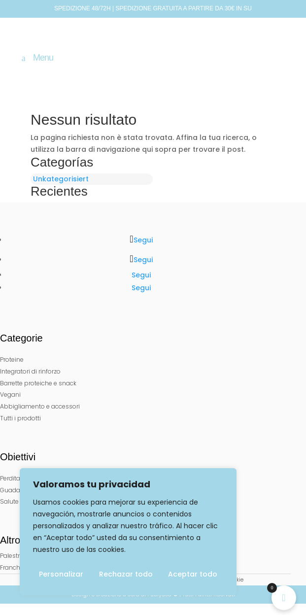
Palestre (11, 555)
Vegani (10, 394)
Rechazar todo (126, 574)
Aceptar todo (192, 574)
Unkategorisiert (61, 179)
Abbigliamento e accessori (40, 406)
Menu (43, 58)
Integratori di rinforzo (30, 371)
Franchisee (16, 567)
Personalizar (61, 574)
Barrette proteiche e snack (38, 383)
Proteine (12, 359)
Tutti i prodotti (20, 418)
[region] (128, 531)
